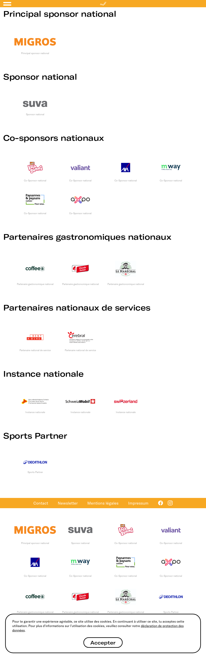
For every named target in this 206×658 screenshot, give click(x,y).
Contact (40, 503)
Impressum (138, 503)
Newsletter (68, 503)
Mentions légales (102, 503)
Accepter (102, 642)
